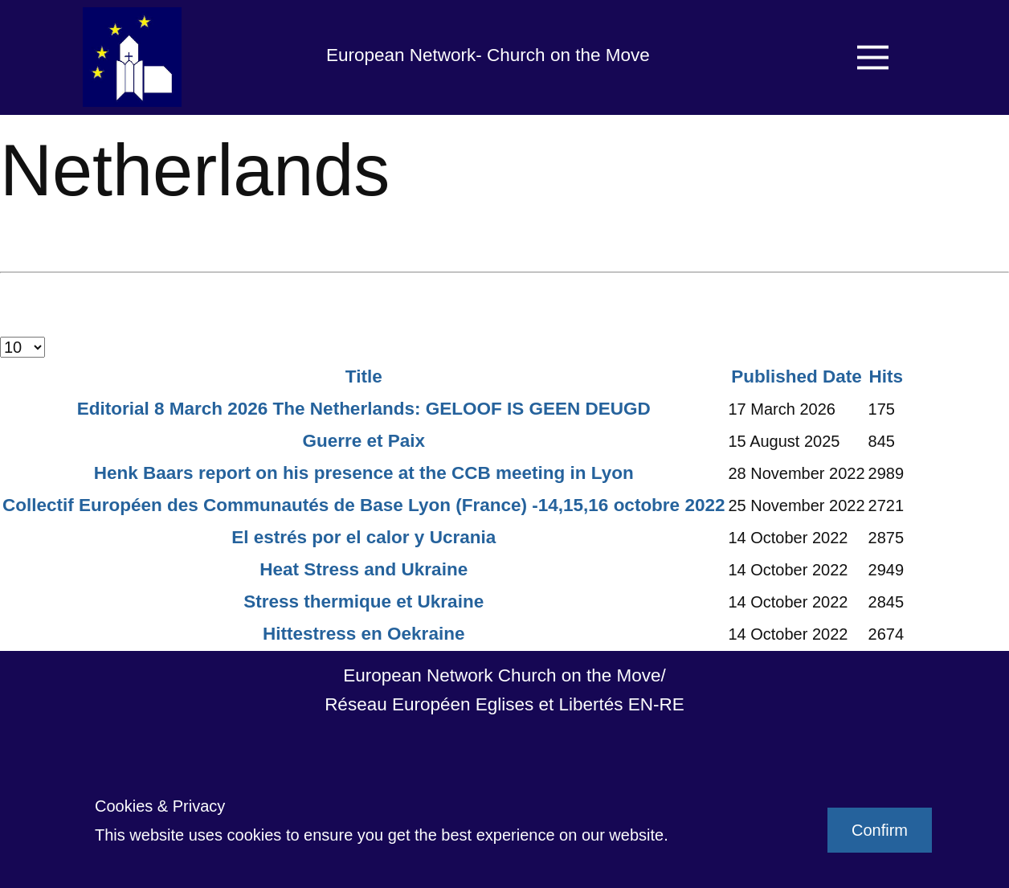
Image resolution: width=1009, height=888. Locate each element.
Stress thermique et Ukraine (363, 601)
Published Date (796, 376)
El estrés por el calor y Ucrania (363, 537)
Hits (886, 376)
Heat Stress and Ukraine (363, 569)
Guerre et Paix (363, 441)
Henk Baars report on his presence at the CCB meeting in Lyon (364, 473)
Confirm (880, 830)
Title (363, 376)
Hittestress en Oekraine (363, 634)
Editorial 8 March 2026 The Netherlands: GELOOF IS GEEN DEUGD (364, 409)
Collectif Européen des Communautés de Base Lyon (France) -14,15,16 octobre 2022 (363, 505)
